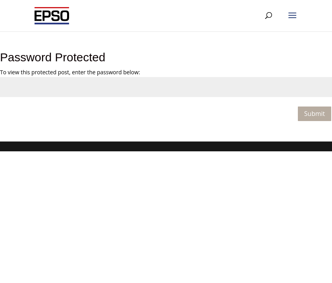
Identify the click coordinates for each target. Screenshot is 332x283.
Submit (314, 113)
